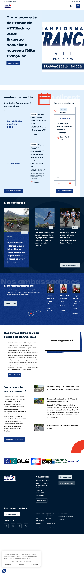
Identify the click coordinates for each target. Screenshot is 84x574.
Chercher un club (66, 483)
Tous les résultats (65, 190)
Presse (48, 518)
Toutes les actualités (70, 265)
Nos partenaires (39, 519)
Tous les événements (13, 190)
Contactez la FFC (12, 514)
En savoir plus (13, 63)
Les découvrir (11, 303)
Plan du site (50, 527)
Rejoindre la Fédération (50, 514)
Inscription (41, 500)
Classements (40, 513)
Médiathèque (50, 523)
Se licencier (39, 527)
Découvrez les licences (14, 439)
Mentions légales (63, 513)
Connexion (65, 477)
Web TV (38, 523)
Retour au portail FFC (10, 1)
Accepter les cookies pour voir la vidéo (62, 341)
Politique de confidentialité (66, 516)
